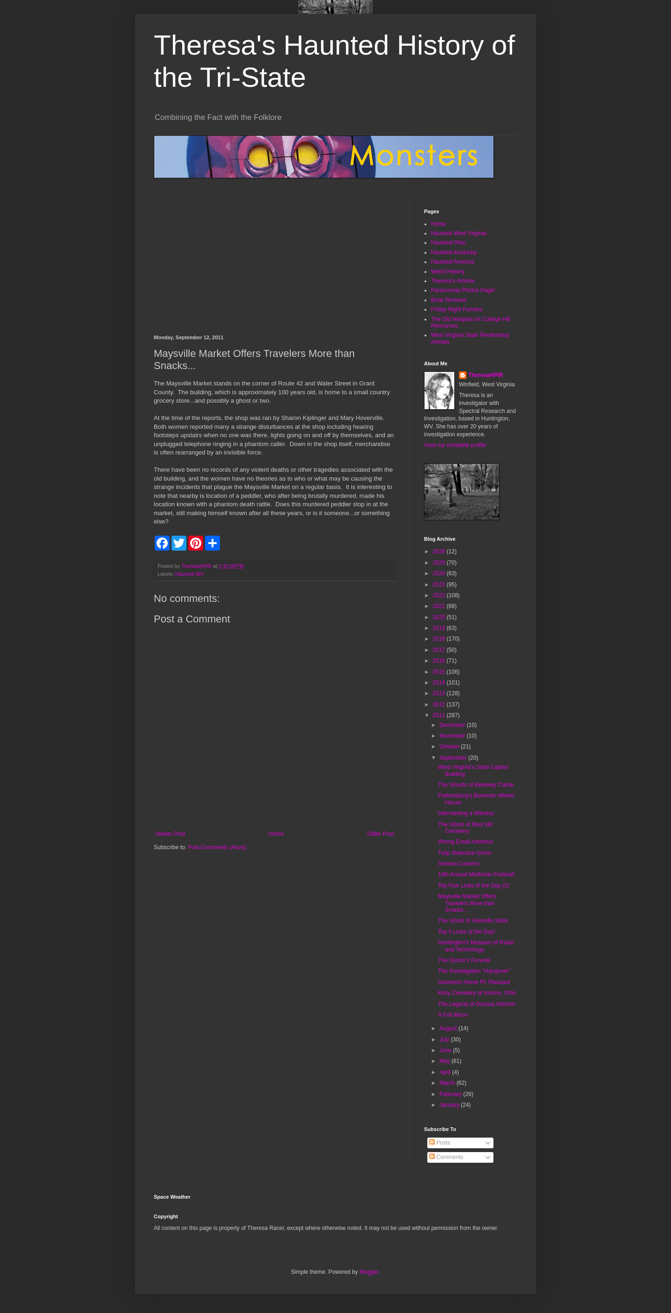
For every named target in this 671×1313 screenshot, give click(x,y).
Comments (446, 1157)
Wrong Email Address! (465, 841)
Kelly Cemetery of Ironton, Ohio (477, 993)
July (445, 1039)
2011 (440, 715)
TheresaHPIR (485, 375)
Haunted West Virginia (458, 233)
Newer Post (170, 834)
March (448, 1083)
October (450, 746)
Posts (439, 1142)
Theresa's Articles (453, 281)
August (449, 1028)
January (450, 1105)
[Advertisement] (275, 264)
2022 (440, 595)
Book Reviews (448, 300)
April (445, 1072)
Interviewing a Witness (466, 813)
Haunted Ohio (448, 242)
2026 (440, 551)
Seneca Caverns (458, 863)
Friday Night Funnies (457, 309)
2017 (440, 650)
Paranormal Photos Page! (463, 290)
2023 (440, 584)
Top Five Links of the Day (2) (473, 885)
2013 (440, 693)
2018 (440, 639)
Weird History (448, 271)
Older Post (380, 834)
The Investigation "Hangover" (474, 971)
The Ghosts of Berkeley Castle (476, 785)
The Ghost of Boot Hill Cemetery (465, 827)
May (445, 1061)
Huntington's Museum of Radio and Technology (476, 945)
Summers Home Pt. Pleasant (474, 982)
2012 (440, 704)
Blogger (368, 1272)
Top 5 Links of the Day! (466, 932)
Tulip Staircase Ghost (464, 853)
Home (276, 834)
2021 (440, 606)
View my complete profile (455, 445)
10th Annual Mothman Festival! (476, 874)
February (451, 1094)
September (453, 757)
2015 (440, 672)
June (446, 1050)
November (453, 736)
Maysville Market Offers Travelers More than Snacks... (467, 903)
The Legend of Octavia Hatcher (477, 1004)
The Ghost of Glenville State (473, 920)
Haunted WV (189, 574)
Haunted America (452, 261)
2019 (440, 628)
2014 (440, 682)
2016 (440, 660)
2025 (440, 562)
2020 (440, 617)
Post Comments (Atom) (217, 847)
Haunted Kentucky (454, 252)
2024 (440, 573)
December (453, 725)
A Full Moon (452, 1015)
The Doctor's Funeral (464, 960)
